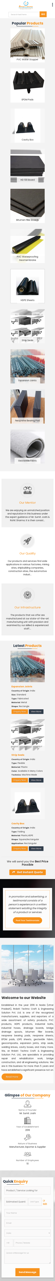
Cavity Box (27, 139)
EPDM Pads (27, 99)
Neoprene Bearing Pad (27, 420)
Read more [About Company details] (12, 1076)
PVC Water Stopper (27, 59)
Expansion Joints (27, 380)
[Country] (27, 1233)
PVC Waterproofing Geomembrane (27, 258)
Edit (45, 1202)
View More (36, 711)
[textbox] (35, 1202)
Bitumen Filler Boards (27, 219)
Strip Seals (27, 340)
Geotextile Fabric (27, 460)
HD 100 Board (28, 179)
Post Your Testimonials (27, 920)
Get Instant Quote (27, 872)
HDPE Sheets (27, 300)
